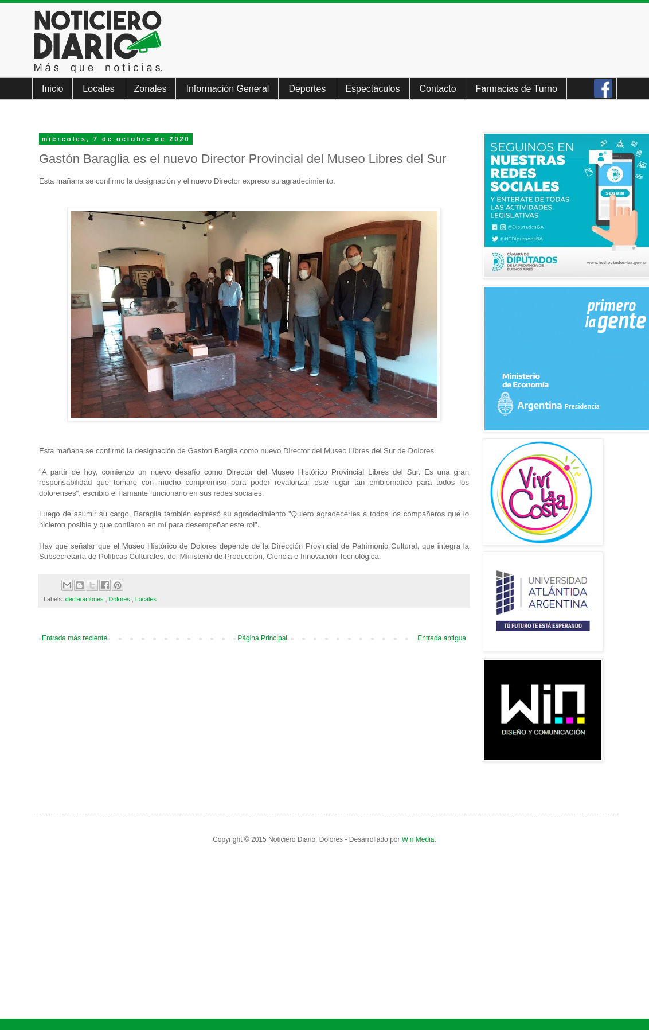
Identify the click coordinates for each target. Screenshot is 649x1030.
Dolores (119, 599)
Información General (227, 89)
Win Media (418, 839)
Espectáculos (372, 89)
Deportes (307, 89)
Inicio (52, 89)
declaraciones (85, 599)
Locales (98, 89)
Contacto (438, 89)
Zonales (150, 89)
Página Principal (262, 638)
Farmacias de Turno (516, 89)
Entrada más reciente (74, 638)
